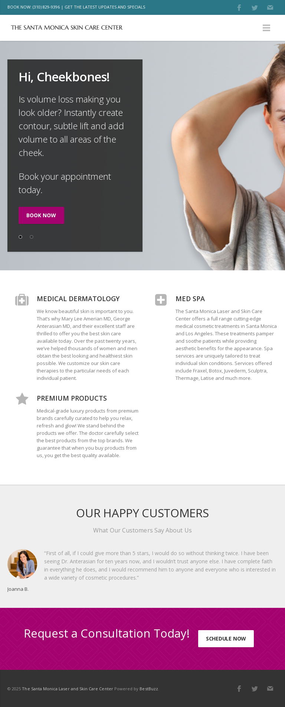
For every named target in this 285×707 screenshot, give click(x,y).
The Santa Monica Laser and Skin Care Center (67, 688)
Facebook (239, 7)
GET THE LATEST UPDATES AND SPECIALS (105, 7)
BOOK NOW (41, 215)
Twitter (254, 7)
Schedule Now (226, 638)
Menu (266, 28)
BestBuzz (149, 688)
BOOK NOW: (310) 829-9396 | (35, 7)
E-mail (270, 7)
